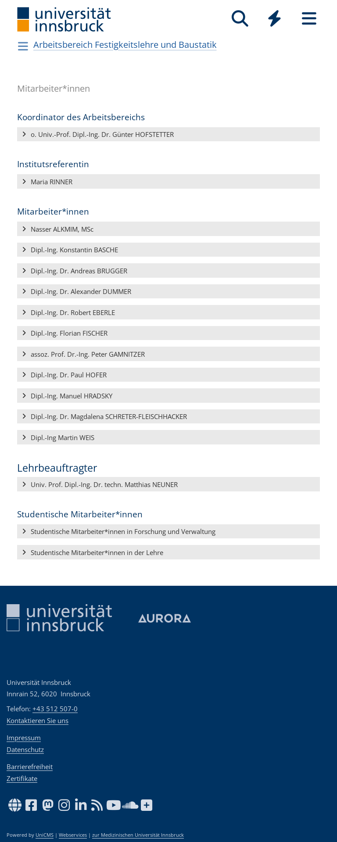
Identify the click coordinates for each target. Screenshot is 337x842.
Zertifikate (22, 778)
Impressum (24, 737)
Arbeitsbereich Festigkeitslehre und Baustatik (125, 44)
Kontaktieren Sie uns (37, 720)
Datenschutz (25, 749)
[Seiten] (309, 19)
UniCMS (45, 835)
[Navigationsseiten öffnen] (23, 46)
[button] (168, 134)
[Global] (274, 20)
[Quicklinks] (274, 19)
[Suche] (239, 19)
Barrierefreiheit (30, 766)
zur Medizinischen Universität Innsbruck (138, 835)
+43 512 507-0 (55, 708)
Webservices (73, 835)
